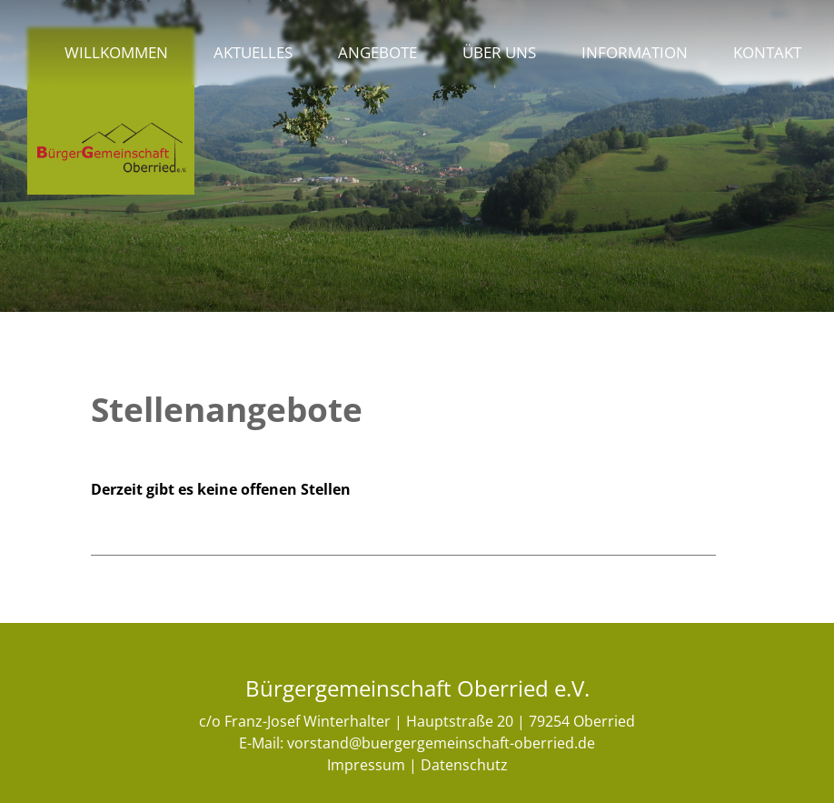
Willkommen (116, 52)
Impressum (366, 765)
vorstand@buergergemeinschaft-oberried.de (441, 743)
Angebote (377, 52)
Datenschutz (464, 765)
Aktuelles (253, 52)
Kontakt (767, 52)
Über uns (499, 52)
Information (634, 52)
